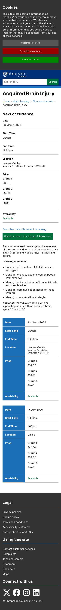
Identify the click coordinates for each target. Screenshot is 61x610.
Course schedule (43, 101)
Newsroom (9, 564)
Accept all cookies (31, 59)
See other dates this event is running (24, 229)
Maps (6, 574)
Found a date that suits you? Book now (27, 236)
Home (6, 101)
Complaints (9, 553)
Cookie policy (11, 517)
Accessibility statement (16, 527)
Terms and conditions (15, 522)
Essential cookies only (30, 51)
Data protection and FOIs (18, 532)
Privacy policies (12, 511)
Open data (9, 569)
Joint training (21, 101)
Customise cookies (30, 43)
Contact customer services (19, 548)
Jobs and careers (13, 558)
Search (53, 81)
